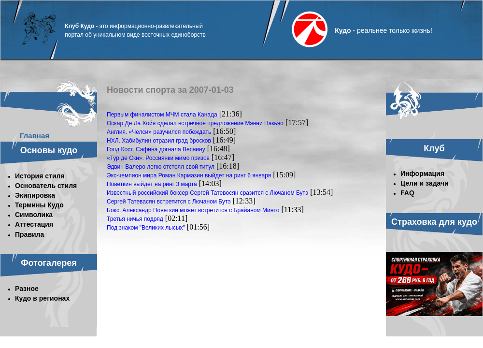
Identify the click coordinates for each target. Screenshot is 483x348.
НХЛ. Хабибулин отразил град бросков (159, 140)
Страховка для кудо (434, 222)
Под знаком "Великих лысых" (146, 227)
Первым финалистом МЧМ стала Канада (162, 114)
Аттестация (34, 224)
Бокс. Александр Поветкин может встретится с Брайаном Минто (193, 210)
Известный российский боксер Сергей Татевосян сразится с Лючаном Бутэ (207, 192)
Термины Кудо (39, 205)
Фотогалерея (49, 263)
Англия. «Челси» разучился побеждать (159, 132)
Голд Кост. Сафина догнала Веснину (156, 149)
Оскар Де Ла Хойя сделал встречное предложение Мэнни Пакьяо (195, 123)
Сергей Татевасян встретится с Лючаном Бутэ (169, 201)
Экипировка (35, 195)
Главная (34, 135)
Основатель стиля (46, 185)
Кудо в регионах (42, 298)
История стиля (40, 176)
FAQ (407, 193)
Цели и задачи (424, 183)
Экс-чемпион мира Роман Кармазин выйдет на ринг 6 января (189, 175)
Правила (29, 234)
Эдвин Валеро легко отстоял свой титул (160, 166)
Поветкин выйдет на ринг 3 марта (152, 184)
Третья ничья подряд (135, 219)
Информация (422, 173)
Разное (27, 288)
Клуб (434, 148)
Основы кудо (48, 150)
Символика (34, 214)
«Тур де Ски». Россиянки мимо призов (158, 158)
